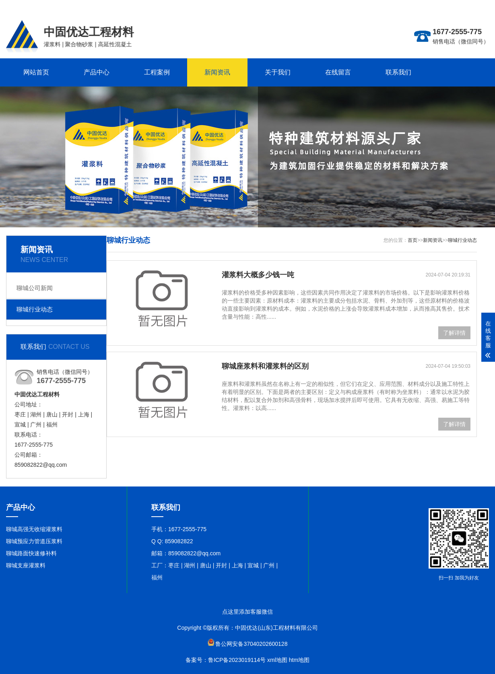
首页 (412, 240)
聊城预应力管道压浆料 (34, 541)
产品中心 (96, 72)
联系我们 (398, 72)
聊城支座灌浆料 (25, 565)
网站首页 (36, 72)
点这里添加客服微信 (247, 611)
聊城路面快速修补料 (31, 553)
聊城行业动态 (34, 309)
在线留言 (338, 72)
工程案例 (157, 72)
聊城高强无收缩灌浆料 (34, 529)
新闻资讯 (217, 72)
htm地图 (299, 660)
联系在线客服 (472, 6)
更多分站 (442, 6)
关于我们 (278, 72)
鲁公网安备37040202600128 (251, 644)
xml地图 (277, 660)
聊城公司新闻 (34, 287)
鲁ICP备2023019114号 (237, 660)
